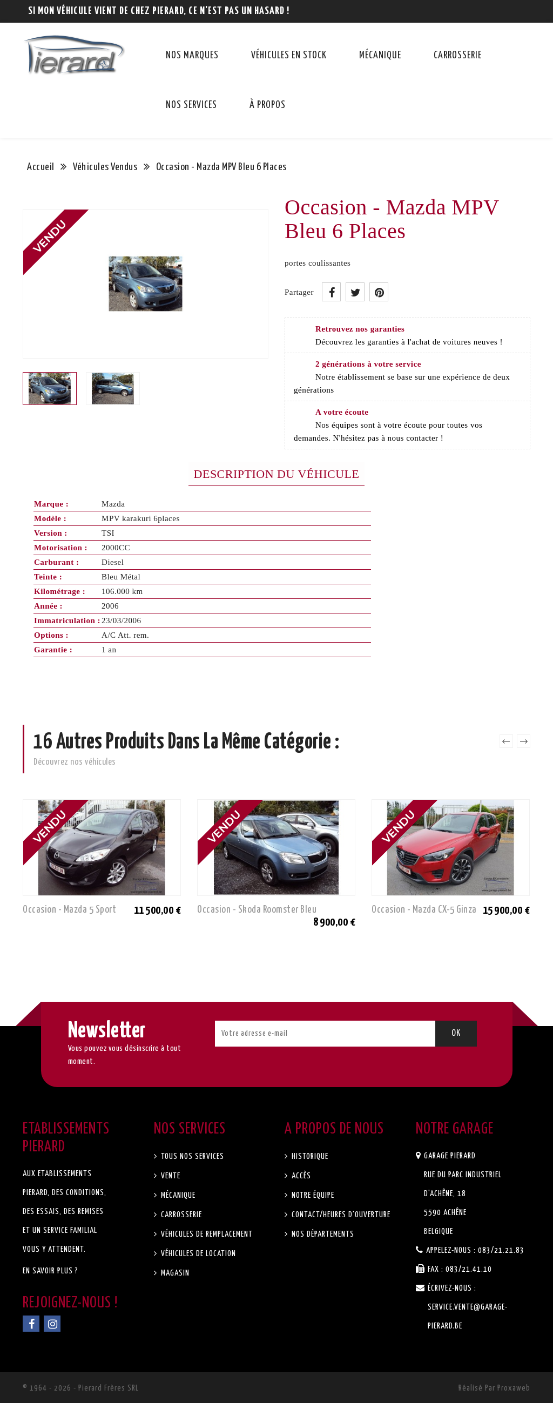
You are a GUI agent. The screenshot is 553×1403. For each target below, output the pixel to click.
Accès (300, 1176)
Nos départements (321, 1234)
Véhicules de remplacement (206, 1234)
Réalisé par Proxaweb (494, 1388)
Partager (331, 291)
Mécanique (380, 55)
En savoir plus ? (50, 1271)
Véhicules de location (197, 1254)
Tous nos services (191, 1156)
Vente (169, 1176)
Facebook (31, 1324)
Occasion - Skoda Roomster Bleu (256, 910)
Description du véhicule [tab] (277, 474)
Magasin (174, 1273)
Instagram (52, 1324)
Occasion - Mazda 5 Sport (69, 910)
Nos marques (192, 55)
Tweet (355, 291)
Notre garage (455, 1129)
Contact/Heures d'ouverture (339, 1215)
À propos (267, 105)
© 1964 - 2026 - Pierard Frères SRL (81, 1388)
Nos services (191, 105)
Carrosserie (458, 55)
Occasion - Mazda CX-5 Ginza (424, 910)
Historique (308, 1156)
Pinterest (378, 291)
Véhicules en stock (289, 55)
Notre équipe (311, 1195)
